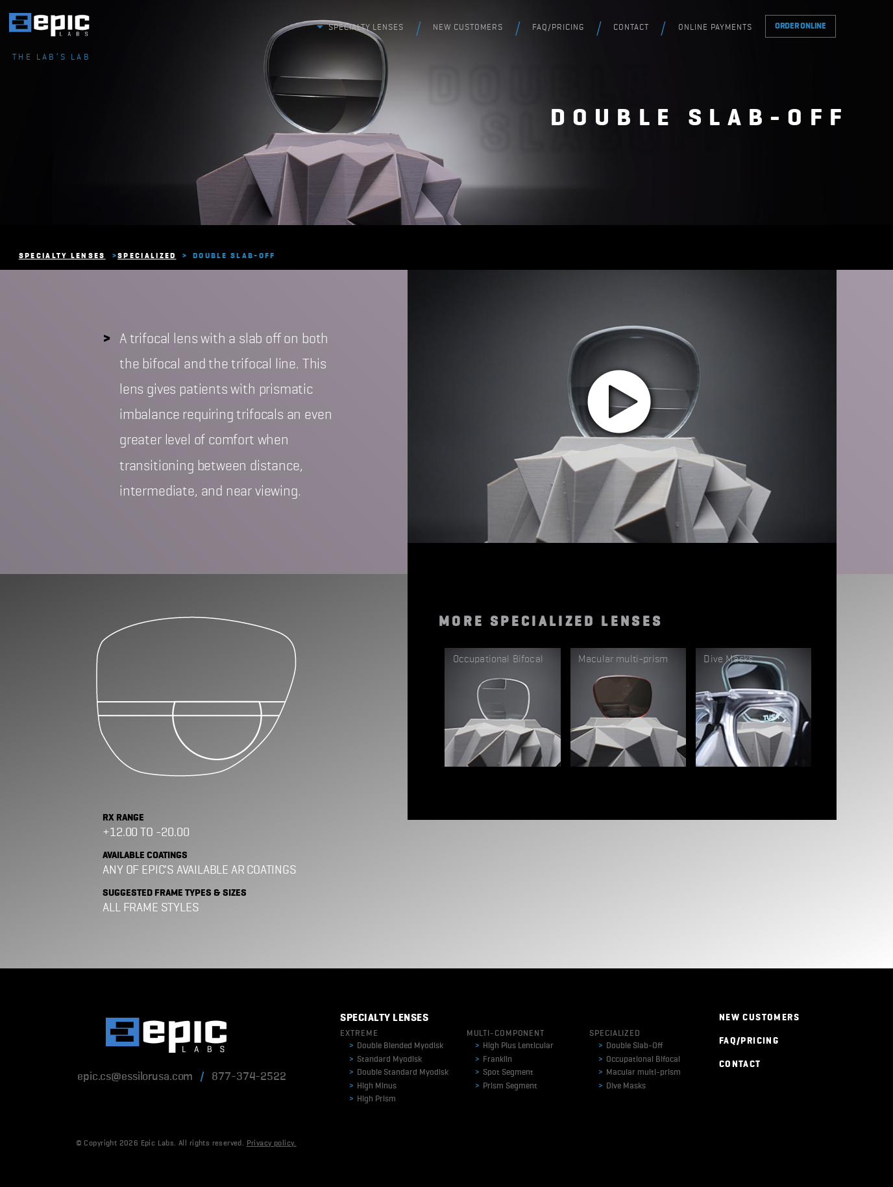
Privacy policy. (272, 1143)
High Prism (372, 1099)
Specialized (146, 256)
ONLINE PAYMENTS (715, 27)
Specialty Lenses (62, 256)
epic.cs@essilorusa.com (135, 1077)
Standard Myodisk (385, 1059)
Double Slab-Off (630, 1046)
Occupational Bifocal (639, 1059)
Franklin (493, 1059)
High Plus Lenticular (514, 1046)
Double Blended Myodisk (396, 1046)
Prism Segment (506, 1086)
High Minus (373, 1086)
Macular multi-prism (639, 1072)
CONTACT (631, 27)
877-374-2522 (249, 1077)
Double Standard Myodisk (398, 1072)
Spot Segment (504, 1072)
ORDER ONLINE (800, 26)
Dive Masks (622, 1086)
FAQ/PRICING (558, 27)
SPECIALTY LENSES (366, 27)
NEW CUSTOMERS (468, 27)
